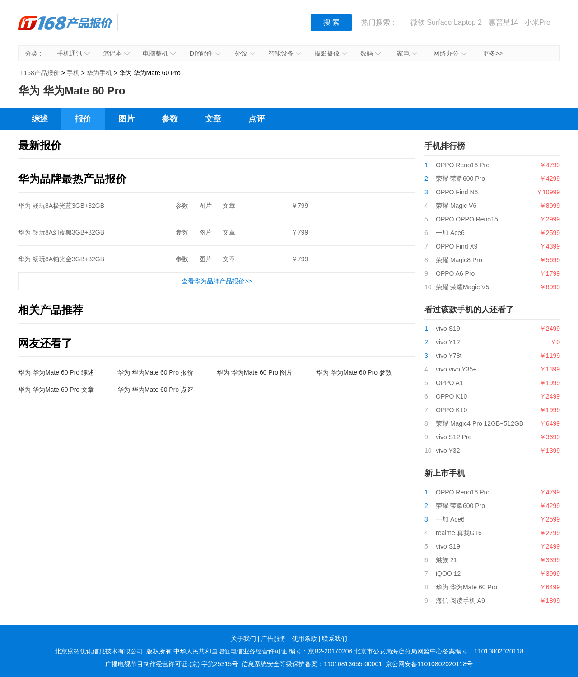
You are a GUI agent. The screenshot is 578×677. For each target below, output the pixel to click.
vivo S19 (448, 328)
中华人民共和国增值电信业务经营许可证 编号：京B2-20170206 (262, 651)
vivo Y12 (448, 342)
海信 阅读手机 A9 (460, 600)
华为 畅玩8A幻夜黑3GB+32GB (61, 232)
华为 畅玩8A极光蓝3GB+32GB (61, 205)
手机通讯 (73, 53)
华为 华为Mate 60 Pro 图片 (255, 372)
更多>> (493, 53)
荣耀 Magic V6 (456, 205)
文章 (213, 118)
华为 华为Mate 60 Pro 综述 (56, 372)
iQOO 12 (448, 573)
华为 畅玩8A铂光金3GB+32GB (61, 259)
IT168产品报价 (65, 29)
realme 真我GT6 (459, 532)
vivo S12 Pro (453, 437)
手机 (73, 72)
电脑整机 (159, 53)
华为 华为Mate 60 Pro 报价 (155, 372)
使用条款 (304, 638)
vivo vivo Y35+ (456, 369)
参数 (170, 118)
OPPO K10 (451, 396)
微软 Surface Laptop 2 (446, 22)
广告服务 (273, 638)
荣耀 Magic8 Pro (459, 259)
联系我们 (334, 638)
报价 (83, 118)
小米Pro (537, 22)
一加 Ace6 (450, 232)
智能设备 (284, 53)
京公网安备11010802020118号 (429, 664)
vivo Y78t (448, 355)
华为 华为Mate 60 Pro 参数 (354, 372)
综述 (40, 118)
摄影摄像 (330, 53)
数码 (370, 53)
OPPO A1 (449, 382)
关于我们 (243, 638)
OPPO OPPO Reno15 (467, 219)
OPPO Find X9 (457, 246)
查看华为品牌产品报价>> (217, 281)
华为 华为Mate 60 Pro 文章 (56, 389)
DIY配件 (205, 53)
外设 (245, 53)
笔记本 (116, 53)
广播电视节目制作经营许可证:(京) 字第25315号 (171, 664)
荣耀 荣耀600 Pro (460, 178)
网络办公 (450, 53)
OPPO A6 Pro (455, 273)
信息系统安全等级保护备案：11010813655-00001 (312, 664)
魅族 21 (446, 560)
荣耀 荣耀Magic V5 (462, 287)
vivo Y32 (448, 450)
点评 (256, 118)
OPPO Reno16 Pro (462, 165)
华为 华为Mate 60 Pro (466, 587)
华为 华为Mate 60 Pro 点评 (155, 389)
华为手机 (99, 72)
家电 (407, 53)
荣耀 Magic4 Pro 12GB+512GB (479, 423)
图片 (126, 118)
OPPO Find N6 (457, 192)
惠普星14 (503, 22)
